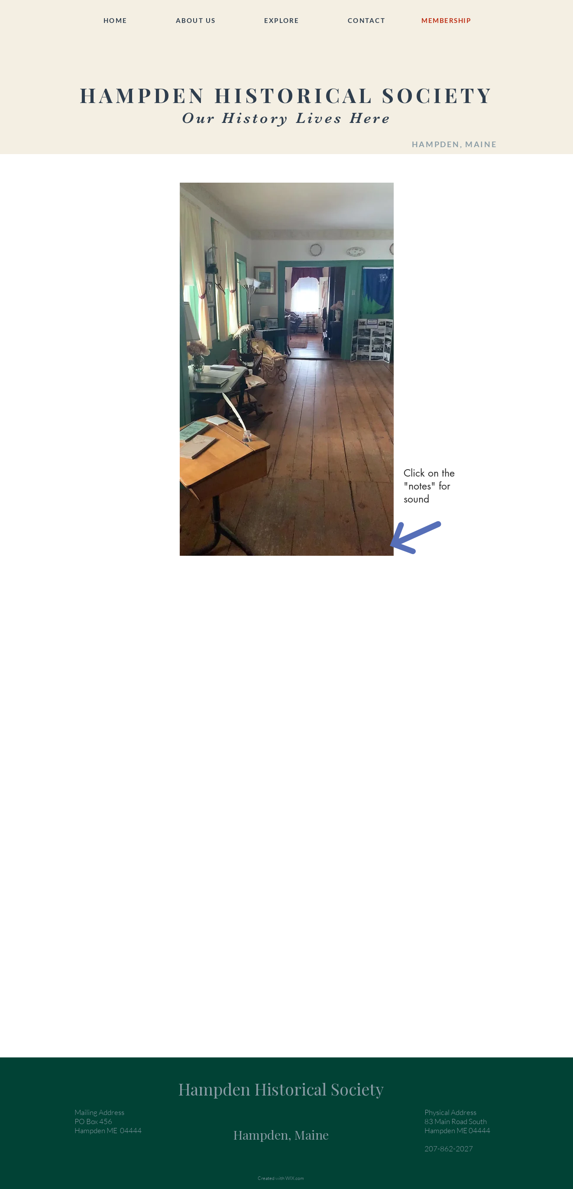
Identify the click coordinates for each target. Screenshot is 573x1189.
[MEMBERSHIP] (447, 20)
